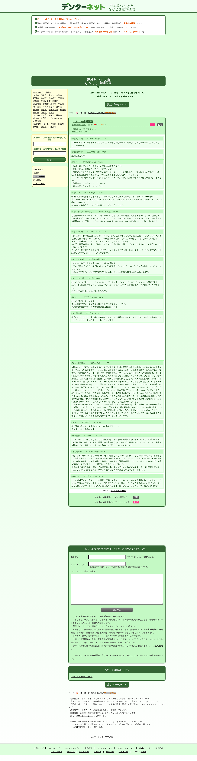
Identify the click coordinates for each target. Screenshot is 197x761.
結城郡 (36, 127)
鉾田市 (44, 118)
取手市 (53, 104)
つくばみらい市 (55, 118)
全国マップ (38, 92)
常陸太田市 (45, 101)
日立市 (44, 95)
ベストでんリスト (104, 748)
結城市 (44, 98)
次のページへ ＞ (117, 104)
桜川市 (51, 115)
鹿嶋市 (59, 107)
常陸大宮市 (53, 110)
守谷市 (44, 110)
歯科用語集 (84, 752)
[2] (81, 113)
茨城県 (48, 92)
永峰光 (143, 752)
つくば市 (37, 107)
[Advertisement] (98, 56)
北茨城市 (37, 104)
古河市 (59, 95)
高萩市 (55, 101)
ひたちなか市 (48, 107)
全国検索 (88, 748)
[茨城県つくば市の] (102, 113)
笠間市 (46, 104)
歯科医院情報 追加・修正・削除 (88, 727)
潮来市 (36, 110)
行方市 (36, 118)
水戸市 (36, 95)
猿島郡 (44, 127)
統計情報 (110, 752)
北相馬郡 (52, 127)
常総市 (36, 101)
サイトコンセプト (85, 716)
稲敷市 (51, 112)
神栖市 (59, 115)
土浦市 (51, 95)
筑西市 (36, 112)
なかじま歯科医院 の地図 (81, 677)
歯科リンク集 (145, 748)
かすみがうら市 (40, 115)
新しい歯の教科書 (118, 491)
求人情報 (37, 180)
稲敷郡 (61, 124)
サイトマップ (54, 748)
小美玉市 (37, 121)
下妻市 (61, 98)
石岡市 (36, 98)
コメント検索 (39, 184)
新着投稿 (159, 748)
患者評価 (71, 752)
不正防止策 (158, 646)
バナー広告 (123, 752)
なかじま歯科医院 (83, 121)
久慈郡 (53, 124)
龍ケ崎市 (52, 98)
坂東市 (44, 112)
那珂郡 (46, 124)
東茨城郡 (37, 124)
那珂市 (63, 110)
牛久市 (61, 104)
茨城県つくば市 (79, 125)
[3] (85, 113)
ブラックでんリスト (84, 710)
